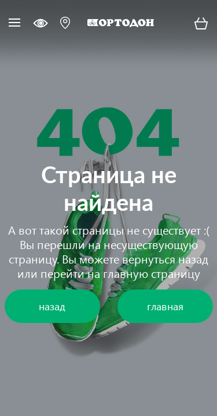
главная (165, 306)
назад (193, 258)
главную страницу (151, 273)
